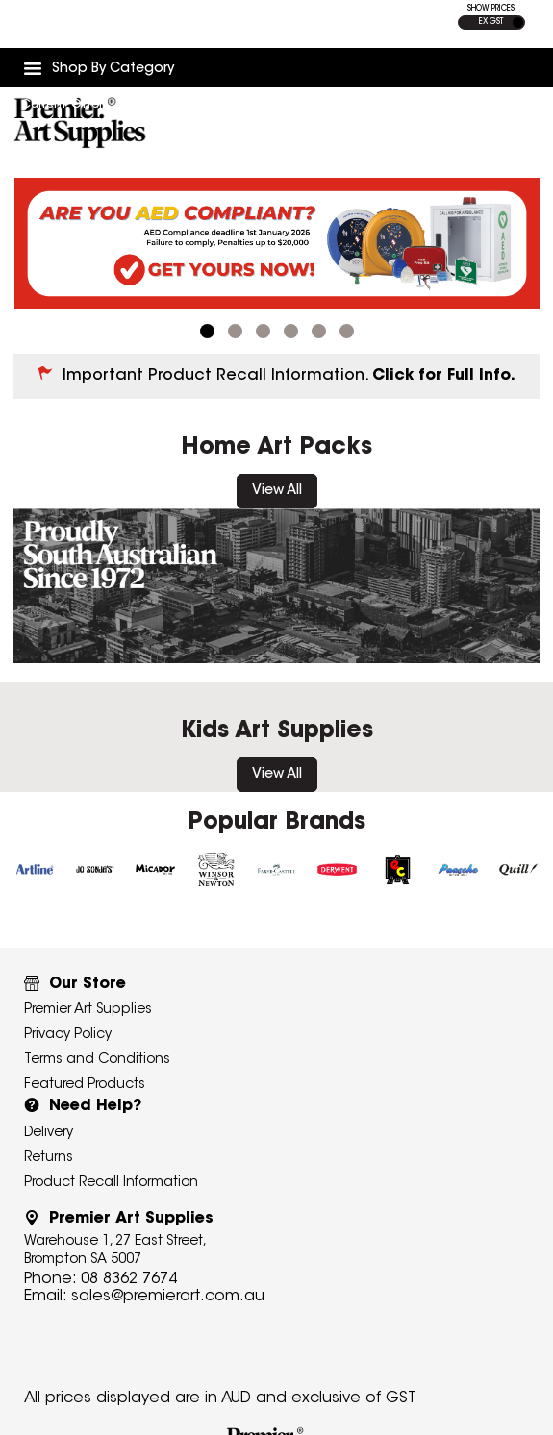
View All (277, 491)
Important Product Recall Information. (289, 375)
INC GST (518, 22)
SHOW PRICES (491, 8)
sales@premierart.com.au (167, 1296)
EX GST (491, 22)
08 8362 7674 (129, 1279)
